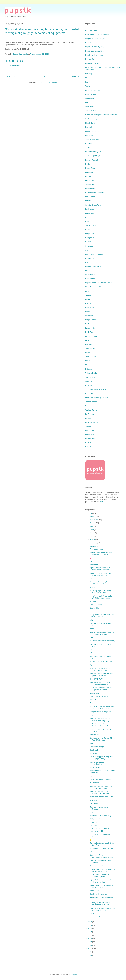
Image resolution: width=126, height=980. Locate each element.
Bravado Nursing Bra (93, 152)
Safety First (89, 291)
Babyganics (89, 238)
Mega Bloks (89, 234)
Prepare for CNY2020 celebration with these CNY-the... (102, 909)
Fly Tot (87, 340)
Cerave (88, 443)
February (93, 543)
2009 (90, 942)
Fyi (91, 579)
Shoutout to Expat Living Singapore (99, 808)
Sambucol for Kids (92, 139)
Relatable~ (94, 587)
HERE (101, 502)
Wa (91, 665)
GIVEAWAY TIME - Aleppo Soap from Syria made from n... (102, 707)
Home (43, 76)
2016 (90, 925)
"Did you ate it (95, 819)
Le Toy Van (89, 414)
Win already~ (94, 783)
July (92, 526)
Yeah (91, 611)
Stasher (88, 426)
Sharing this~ (94, 608)
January (93, 546)
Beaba (87, 164)
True (91, 703)
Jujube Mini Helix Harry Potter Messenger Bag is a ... (101, 574)
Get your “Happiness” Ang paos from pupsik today (101, 758)
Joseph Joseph (91, 402)
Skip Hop (88, 74)
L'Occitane (89, 369)
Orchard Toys (90, 430)
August (93, 523)
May (92, 533)
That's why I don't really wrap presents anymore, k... (100, 876)
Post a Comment (14, 65)
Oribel (87, 250)
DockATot (89, 332)
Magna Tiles (89, 213)
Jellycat (88, 148)
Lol (91, 776)
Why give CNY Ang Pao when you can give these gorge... (102, 870)
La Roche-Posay (91, 422)
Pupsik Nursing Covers (94, 55)
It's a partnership (96, 605)
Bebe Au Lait (90, 279)
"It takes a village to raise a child (102, 662)
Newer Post (11, 76)
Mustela (88, 201)
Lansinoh (88, 127)
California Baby (91, 119)
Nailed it (93, 700)
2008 (90, 945)
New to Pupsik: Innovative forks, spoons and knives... (102, 675)
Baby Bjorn (89, 307)
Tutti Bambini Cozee (93, 377)
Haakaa (88, 242)
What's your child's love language (102, 866)
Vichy (87, 361)
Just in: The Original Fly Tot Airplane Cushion (100, 830)
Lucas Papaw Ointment (94, 266)
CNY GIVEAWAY (96, 679)
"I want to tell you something (100, 816)
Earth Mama (90, 209)
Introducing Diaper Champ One (101, 797)
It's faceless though (97, 747)
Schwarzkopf (90, 348)
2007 (90, 949)
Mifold (87, 271)
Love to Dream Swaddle (94, 254)
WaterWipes (89, 98)
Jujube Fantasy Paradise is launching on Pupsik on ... (100, 569)
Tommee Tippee (91, 111)
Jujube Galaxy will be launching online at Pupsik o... (101, 881)
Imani (87, 82)
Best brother (94, 693)
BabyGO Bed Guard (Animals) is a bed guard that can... (102, 633)
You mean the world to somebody (102, 641)
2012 (90, 932)
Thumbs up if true (96, 549)
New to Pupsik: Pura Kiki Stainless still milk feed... (100, 793)
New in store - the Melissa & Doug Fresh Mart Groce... (102, 739)
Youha (87, 86)
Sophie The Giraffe (92, 63)
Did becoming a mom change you (102, 848)
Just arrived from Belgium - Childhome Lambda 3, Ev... (101, 725)
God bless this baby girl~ (99, 894)
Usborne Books (91, 373)
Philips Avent (90, 135)
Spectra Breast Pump (93, 205)
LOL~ (92, 561)
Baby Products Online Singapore (97, 34)
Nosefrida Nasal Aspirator (95, 193)
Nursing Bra (89, 59)
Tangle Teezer (90, 357)
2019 (90, 922)
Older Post (75, 76)
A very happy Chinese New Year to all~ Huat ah (102, 616)
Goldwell (88, 344)
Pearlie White (90, 439)
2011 (90, 935)
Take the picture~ (96, 653)
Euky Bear (89, 447)
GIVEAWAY (94, 826)
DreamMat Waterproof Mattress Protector (101, 115)
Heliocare (89, 406)
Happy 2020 (94, 891)
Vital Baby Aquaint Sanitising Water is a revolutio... (100, 592)
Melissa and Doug (92, 131)
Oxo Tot (88, 176)
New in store (94, 735)
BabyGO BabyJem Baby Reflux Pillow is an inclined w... (101, 553)
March (92, 540)
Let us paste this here (98, 917)
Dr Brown (88, 143)
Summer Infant (90, 184)
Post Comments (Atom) (48, 82)
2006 (90, 952)
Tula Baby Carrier (92, 225)
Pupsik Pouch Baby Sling (94, 47)
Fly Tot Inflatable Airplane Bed (96, 398)
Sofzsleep (89, 246)
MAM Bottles (90, 197)
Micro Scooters (91, 336)
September (94, 520)
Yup (91, 715)
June (92, 530)
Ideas (92, 629)
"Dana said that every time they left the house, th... (101, 583)
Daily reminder (95, 804)
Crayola (88, 303)
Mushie (88, 102)
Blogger (74, 975)
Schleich (88, 381)
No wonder (94, 564)
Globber (88, 43)
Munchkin (89, 172)
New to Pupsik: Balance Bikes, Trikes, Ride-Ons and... (101, 669)
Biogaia (88, 299)
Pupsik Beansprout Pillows (95, 51)
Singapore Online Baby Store (96, 39)
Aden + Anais (90, 107)
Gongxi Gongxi (95, 767)
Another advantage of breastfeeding (98, 763)
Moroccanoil (89, 435)
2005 (90, 955)
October (93, 516)
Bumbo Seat (90, 189)
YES (91, 637)
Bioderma (89, 324)
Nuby (87, 217)
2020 (90, 513)
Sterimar (88, 418)
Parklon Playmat (91, 160)
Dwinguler (89, 393)
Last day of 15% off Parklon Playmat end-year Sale (100, 904)
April (92, 536)
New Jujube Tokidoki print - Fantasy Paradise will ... (100, 683)
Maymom (88, 78)
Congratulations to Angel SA (100, 712)
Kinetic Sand (90, 123)
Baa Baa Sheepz (91, 30)
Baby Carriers (90, 94)
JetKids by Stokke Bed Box (95, 389)
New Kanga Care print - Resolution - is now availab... (101, 856)
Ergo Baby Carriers (92, 90)
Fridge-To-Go (90, 328)
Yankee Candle (91, 410)
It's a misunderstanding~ (99, 696)
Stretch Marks (90, 275)
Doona (87, 221)
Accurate (93, 601)
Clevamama (89, 258)
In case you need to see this (100, 779)
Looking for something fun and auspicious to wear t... (101, 689)
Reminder (93, 800)
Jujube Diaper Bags (92, 156)
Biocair (88, 312)
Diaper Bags (90, 168)
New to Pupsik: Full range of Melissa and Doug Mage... (100, 719)
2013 (90, 929)
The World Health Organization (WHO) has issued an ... (101, 597)
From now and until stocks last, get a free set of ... (101, 730)
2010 (90, 939)
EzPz (87, 262)
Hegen (87, 230)
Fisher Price (89, 180)
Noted (92, 743)
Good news (94, 753)
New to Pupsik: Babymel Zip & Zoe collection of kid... (101, 787)
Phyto (87, 352)
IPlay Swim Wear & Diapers (95, 287)
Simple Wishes (91, 320)
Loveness (93, 822)
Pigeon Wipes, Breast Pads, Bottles (98, 283)
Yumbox (88, 295)
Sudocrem (89, 316)
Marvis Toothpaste (92, 365)
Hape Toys (89, 385)
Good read (94, 750)
